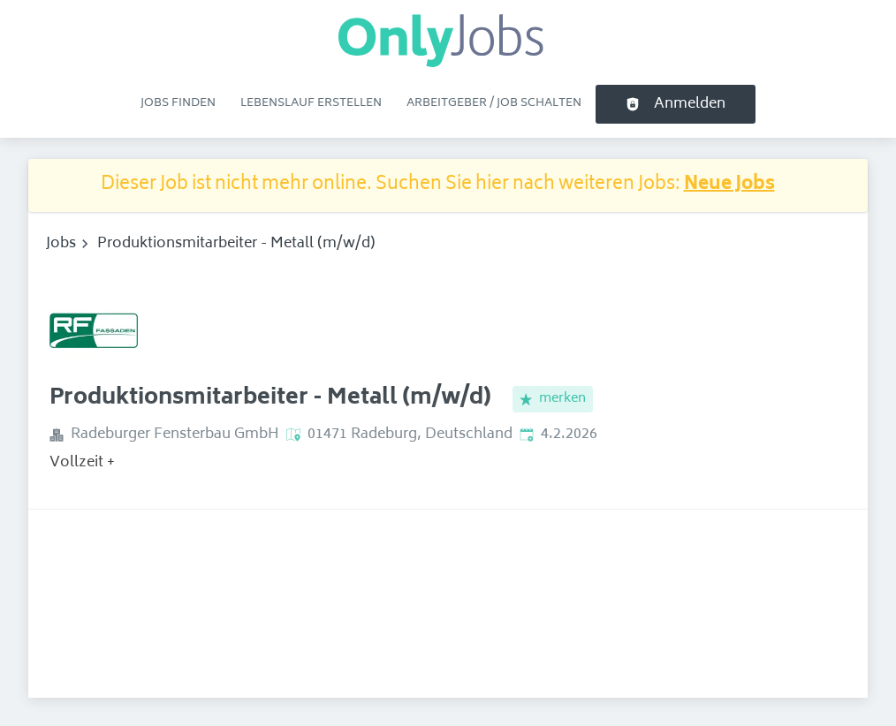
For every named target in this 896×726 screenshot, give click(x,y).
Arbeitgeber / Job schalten (493, 103)
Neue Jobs (729, 185)
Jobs (61, 243)
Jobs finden (178, 103)
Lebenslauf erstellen (311, 103)
